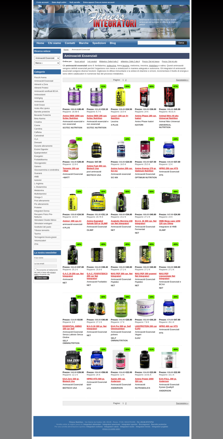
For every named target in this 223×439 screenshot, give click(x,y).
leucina (125, 65)
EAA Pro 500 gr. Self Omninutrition (121, 327)
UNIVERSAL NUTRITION (165, 126)
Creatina (38, 122)
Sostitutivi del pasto (42, 227)
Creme (37, 125)
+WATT (66, 177)
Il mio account (43, 2)
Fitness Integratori (112, 19)
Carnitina (38, 129)
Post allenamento (42, 201)
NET (113, 230)
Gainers (37, 166)
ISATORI (139, 125)
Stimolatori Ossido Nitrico (45, 220)
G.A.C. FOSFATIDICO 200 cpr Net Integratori (97, 276)
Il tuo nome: (39, 258)
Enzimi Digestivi (41, 149)
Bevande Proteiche (42, 115)
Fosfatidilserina (41, 159)
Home (66, 49)
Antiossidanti (39, 95)
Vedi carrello (74, 2)
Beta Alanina (39, 118)
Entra (85, 2)
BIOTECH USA (94, 175)
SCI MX (114, 177)
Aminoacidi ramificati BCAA (46, 91)
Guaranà (38, 173)
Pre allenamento (41, 204)
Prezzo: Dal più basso (150, 61)
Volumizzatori (40, 240)
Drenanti (38, 142)
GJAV (138, 338)
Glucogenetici (40, 163)
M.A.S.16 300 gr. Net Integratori (97, 327)
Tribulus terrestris (41, 230)
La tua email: (39, 264)
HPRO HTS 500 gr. (96, 379)
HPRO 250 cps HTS (168, 168)
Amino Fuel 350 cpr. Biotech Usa (97, 167)
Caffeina (38, 132)
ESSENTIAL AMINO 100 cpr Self (72, 327)
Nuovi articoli (80, 61)
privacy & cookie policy (111, 429)
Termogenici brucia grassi (45, 237)
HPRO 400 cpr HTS (168, 326)
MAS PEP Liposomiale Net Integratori (167, 276)
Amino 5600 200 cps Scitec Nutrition (97, 117)
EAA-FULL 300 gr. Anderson (168, 380)
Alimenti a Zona (41, 84)
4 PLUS (114, 125)
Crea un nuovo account (105, 2)
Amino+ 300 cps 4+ (72, 221)
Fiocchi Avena (40, 77)
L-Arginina (38, 183)
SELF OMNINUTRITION (71, 341)
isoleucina (111, 65)
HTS (161, 175)
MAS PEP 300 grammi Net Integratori (146, 274)
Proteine (38, 207)
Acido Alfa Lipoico (42, 108)
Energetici (38, 156)
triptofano (153, 65)
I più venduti (92, 61)
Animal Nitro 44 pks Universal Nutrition (169, 117)
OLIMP (90, 230)
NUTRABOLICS (142, 388)
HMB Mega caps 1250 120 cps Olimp (169, 222)
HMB (36, 177)
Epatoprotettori (40, 153)
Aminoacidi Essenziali (43, 81)
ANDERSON (117, 388)
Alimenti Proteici (41, 88)
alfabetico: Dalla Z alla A (130, 61)
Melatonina (39, 190)
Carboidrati (39, 136)
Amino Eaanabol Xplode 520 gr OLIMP (97, 222)
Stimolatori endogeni (43, 223)
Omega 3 (38, 197)
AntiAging (38, 98)
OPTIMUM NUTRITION (146, 177)
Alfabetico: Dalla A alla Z (108, 61)
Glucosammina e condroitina (46, 170)
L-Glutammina (40, 187)
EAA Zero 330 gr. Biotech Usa (71, 380)
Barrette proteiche (42, 112)
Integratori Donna (42, 211)
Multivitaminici (40, 194)
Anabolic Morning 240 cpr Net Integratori (122, 222)
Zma (36, 244)
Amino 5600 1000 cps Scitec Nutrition (73, 117)
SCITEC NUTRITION (72, 127)
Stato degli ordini (59, 2)
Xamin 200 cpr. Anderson (118, 380)
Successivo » (182, 80)
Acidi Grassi (39, 105)
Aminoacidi (39, 101)
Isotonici (38, 180)
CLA (36, 139)
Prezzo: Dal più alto (169, 61)
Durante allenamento (43, 146)
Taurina (37, 234)
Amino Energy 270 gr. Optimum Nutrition (145, 169)
